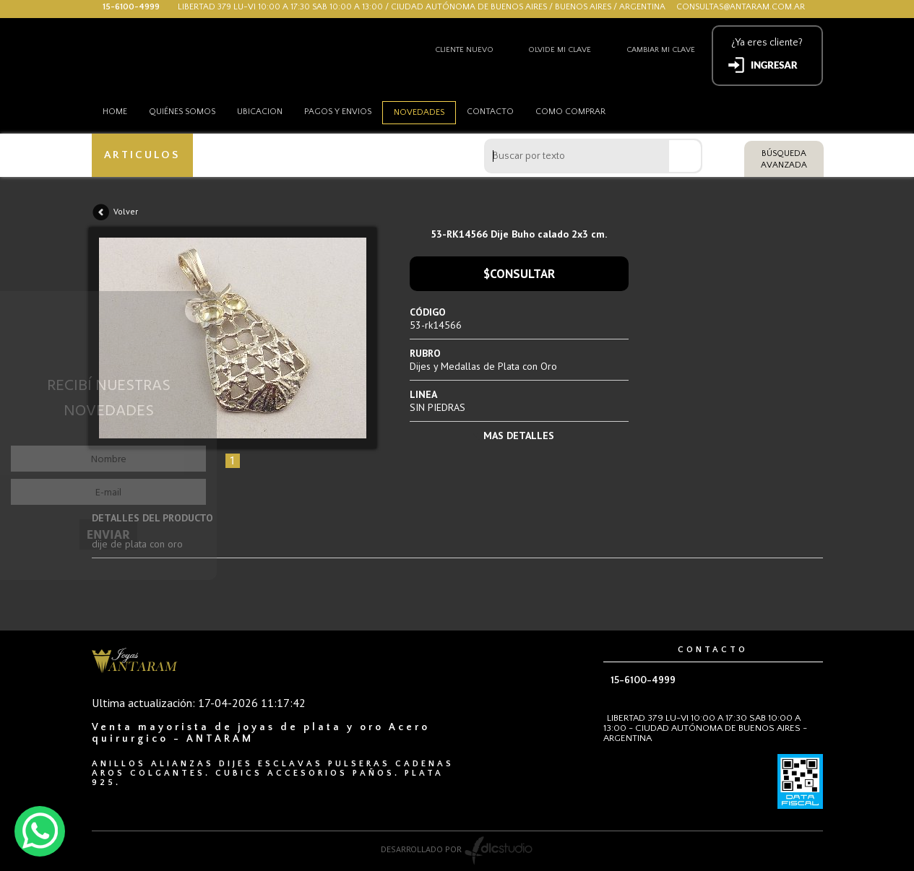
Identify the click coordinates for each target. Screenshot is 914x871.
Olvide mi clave (559, 50)
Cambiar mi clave (660, 50)
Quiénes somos (182, 111)
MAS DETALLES (518, 435)
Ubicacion (260, 111)
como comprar (570, 111)
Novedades (419, 112)
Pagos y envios (337, 111)
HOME (115, 111)
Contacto (490, 111)
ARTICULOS (142, 155)
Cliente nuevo (464, 50)
